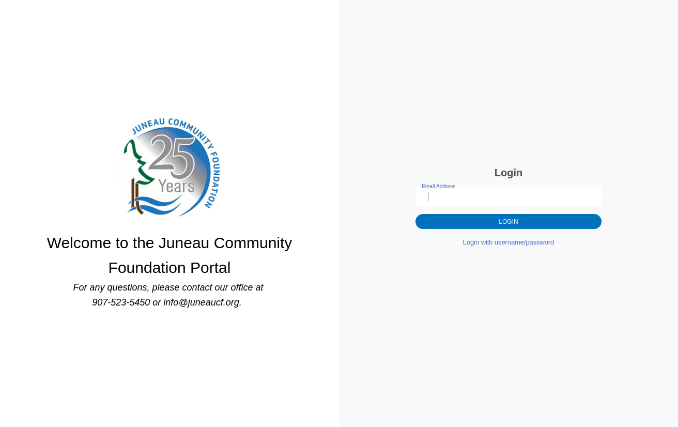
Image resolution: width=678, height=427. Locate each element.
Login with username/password (508, 242)
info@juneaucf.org (201, 302)
